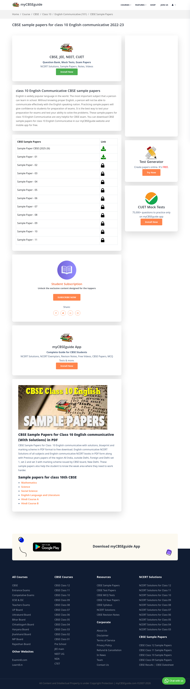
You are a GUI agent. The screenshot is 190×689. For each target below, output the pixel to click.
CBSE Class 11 (62, 590)
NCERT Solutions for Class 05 (155, 619)
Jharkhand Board (21, 634)
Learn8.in (17, 664)
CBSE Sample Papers (108, 585)
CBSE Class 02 (62, 634)
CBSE (36, 14)
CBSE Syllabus (104, 605)
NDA (57, 658)
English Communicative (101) (71, 14)
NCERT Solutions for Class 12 (155, 585)
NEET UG (59, 653)
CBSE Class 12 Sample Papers (155, 645)
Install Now (66, 71)
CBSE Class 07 (62, 609)
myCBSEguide (27, 5)
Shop (153, 5)
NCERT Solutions (106, 609)
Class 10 (46, 14)
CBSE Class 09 (62, 600)
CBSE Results (146, 664)
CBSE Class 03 (62, 629)
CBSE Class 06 (62, 614)
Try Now (151, 172)
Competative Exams (23, 595)
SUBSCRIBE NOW (67, 297)
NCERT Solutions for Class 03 (155, 629)
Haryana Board (20, 629)
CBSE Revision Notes (108, 614)
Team (100, 660)
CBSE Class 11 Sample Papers (155, 650)
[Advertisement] (151, 86)
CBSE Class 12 (62, 585)
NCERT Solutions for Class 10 (155, 595)
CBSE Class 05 (62, 619)
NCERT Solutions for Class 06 (155, 614)
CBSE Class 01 (62, 639)
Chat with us (173, 681)
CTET (57, 663)
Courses (126, 5)
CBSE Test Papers (106, 590)
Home (15, 14)
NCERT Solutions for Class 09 (155, 600)
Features (140, 5)
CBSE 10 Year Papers (108, 600)
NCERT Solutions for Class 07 (155, 609)
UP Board (17, 609)
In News (101, 655)
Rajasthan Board (21, 644)
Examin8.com (19, 660)
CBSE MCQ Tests (106, 595)
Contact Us (103, 664)
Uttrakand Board (21, 614)
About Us (102, 630)
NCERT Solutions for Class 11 (155, 590)
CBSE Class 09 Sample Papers (155, 660)
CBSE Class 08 (62, 605)
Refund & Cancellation (109, 650)
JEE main (59, 649)
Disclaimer (103, 635)
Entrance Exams (21, 590)
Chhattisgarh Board (23, 624)
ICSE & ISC (18, 600)
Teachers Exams (21, 605)
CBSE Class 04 (62, 624)
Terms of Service (106, 640)
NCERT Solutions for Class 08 (155, 605)
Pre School (60, 644)
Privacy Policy (104, 645)
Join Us (164, 5)
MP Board (17, 639)
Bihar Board (18, 619)
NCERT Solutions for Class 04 (155, 624)
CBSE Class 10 (62, 595)
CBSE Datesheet (165, 664)
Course (26, 14)
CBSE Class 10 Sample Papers (155, 655)
